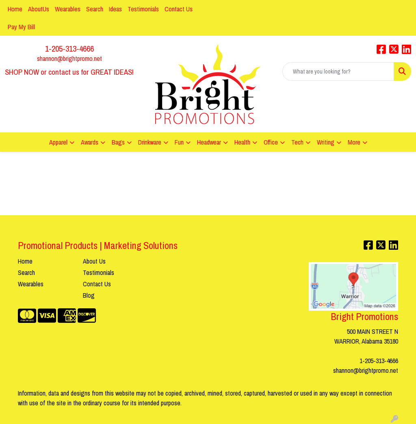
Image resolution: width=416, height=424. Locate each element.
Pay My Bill (21, 26)
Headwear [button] (209, 142)
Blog (89, 295)
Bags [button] (118, 142)
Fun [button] (179, 142)
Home (15, 8)
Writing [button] (325, 142)
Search (94, 8)
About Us (94, 261)
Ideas (115, 8)
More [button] (354, 142)
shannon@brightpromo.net (69, 58)
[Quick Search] (338, 71)
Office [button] (271, 142)
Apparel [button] (58, 142)
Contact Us (179, 8)
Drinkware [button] (149, 142)
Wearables (67, 8)
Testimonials (143, 8)
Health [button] (242, 142)
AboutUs (38, 8)
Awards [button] (89, 142)
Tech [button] (297, 142)
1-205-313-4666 (69, 48)
